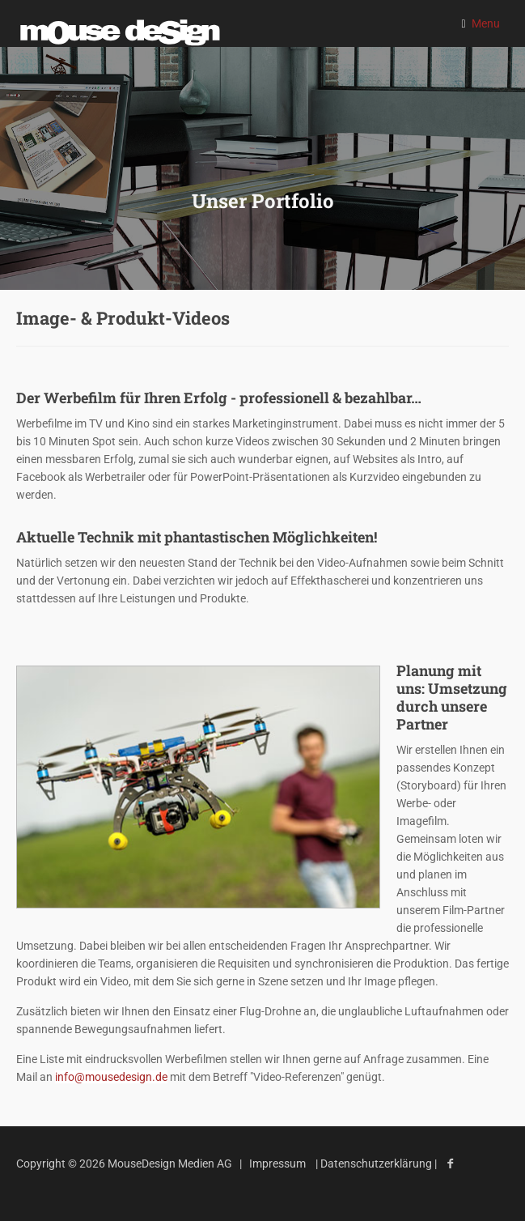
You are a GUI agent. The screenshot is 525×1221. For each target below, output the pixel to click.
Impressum (277, 1163)
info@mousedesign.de (111, 1076)
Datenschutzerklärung (377, 1163)
